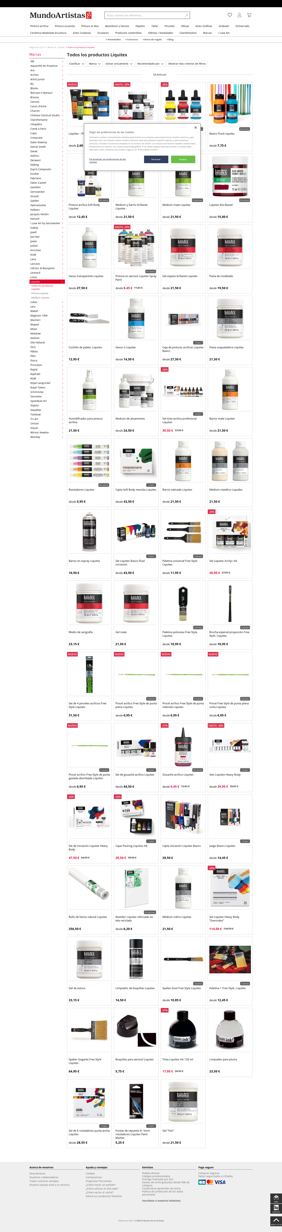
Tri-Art (46, 419)
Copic (46, 133)
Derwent (46, 160)
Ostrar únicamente (119, 63)
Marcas (50, 47)
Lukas (46, 302)
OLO (46, 347)
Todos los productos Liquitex (42, 287)
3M (46, 61)
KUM (46, 254)
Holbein (46, 209)
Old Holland (46, 342)
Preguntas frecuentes (99, 1181)
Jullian (46, 245)
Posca (46, 360)
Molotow (46, 333)
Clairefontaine (46, 119)
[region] (142, 147)
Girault (46, 196)
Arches (46, 74)
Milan (46, 329)
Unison (46, 423)
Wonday (46, 437)
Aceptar (183, 159)
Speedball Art (46, 401)
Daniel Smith (46, 146)
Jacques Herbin (46, 214)
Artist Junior (46, 79)
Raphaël (46, 374)
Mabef (46, 311)
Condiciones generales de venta (161, 1188)
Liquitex (61, 47)
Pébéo (46, 351)
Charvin (46, 110)
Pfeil (46, 356)
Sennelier (46, 396)
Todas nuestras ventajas (44, 1181)
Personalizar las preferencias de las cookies (107, 160)
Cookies (90, 1173)
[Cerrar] (196, 128)
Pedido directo (151, 1173)
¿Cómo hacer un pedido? (100, 1184)
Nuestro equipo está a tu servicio (49, 1184)
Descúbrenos (37, 1173)
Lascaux (46, 263)
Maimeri (46, 320)
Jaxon (46, 241)
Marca (95, 63)
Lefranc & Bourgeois (46, 268)
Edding (46, 164)
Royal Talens (46, 387)
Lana (46, 259)
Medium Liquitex (40, 297)
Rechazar (156, 159)
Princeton (46, 365)
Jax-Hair (46, 236)
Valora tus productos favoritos (104, 1196)
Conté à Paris (46, 128)
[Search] (186, 15)
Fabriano (46, 178)
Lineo (46, 277)
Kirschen (46, 250)
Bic (46, 83)
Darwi (46, 151)
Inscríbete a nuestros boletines (161, 1200)
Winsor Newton (46, 432)
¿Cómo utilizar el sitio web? (102, 1188)
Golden (46, 200)
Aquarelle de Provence (46, 65)
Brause (46, 97)
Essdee (46, 173)
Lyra (46, 306)
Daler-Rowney (46, 142)
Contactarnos (94, 1177)
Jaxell (46, 232)
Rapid (46, 369)
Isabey (46, 227)
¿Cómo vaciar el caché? (99, 1192)
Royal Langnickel (46, 383)
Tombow (46, 414)
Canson (46, 101)
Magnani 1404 (46, 315)
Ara (46, 70)
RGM (46, 378)
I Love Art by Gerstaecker (46, 223)
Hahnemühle (46, 205)
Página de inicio (37, 47)
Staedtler (46, 410)
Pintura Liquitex (39, 293)
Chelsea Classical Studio (46, 115)
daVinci (46, 155)
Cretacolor (46, 137)
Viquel (46, 428)
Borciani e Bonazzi (46, 92)
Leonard (46, 272)
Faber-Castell (46, 182)
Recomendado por (150, 63)
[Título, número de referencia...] (143, 15)
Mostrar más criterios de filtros (187, 63)
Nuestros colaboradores (43, 1177)
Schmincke (46, 392)
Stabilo (46, 405)
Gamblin (46, 187)
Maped (46, 324)
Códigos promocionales (156, 1176)
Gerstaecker (46, 191)
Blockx (46, 88)
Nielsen (46, 338)
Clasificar (76, 63)
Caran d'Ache (46, 106)
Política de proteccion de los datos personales (162, 1193)
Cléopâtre (46, 124)
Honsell (46, 218)
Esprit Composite (46, 169)
